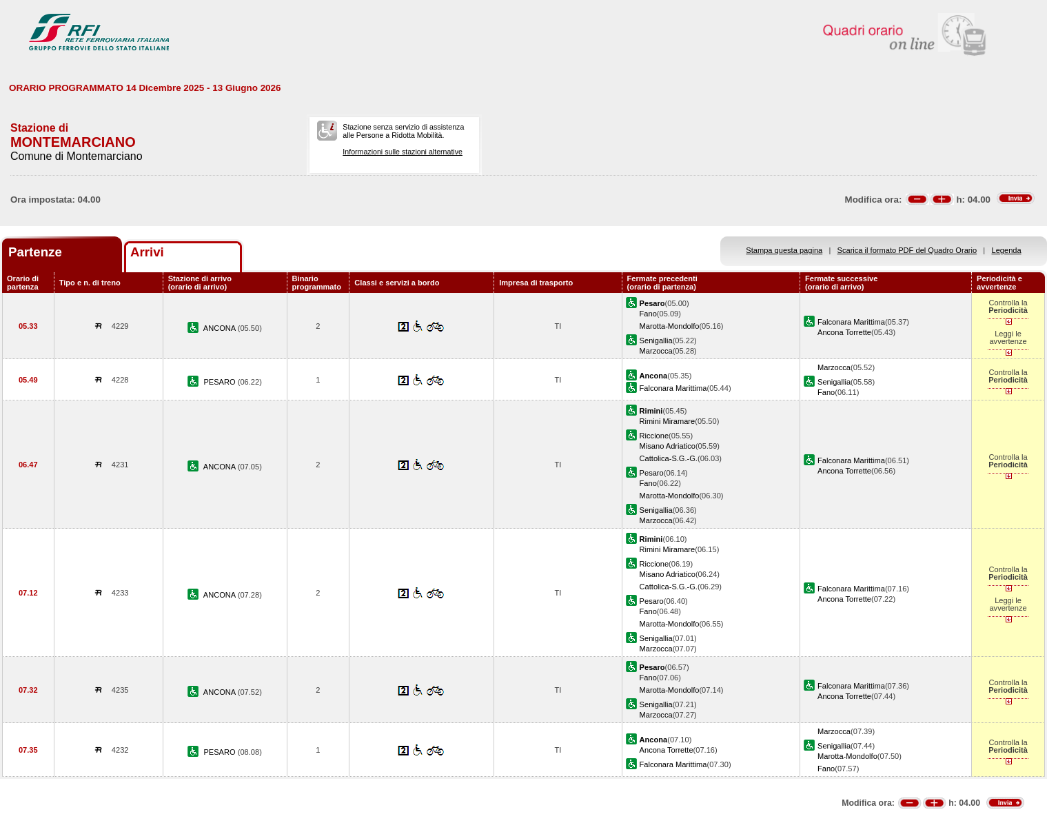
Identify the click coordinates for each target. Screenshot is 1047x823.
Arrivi (147, 252)
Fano (648, 313)
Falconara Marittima (851, 322)
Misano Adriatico (667, 446)
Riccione (654, 435)
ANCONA (220, 328)
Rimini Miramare (667, 421)
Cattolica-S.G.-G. (669, 458)
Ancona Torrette (844, 332)
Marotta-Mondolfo (670, 326)
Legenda (1006, 250)
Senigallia (656, 340)
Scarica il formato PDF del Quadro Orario (907, 250)
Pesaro (652, 473)
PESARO (220, 382)
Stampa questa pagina (784, 250)
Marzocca (656, 351)
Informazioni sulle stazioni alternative (402, 152)
